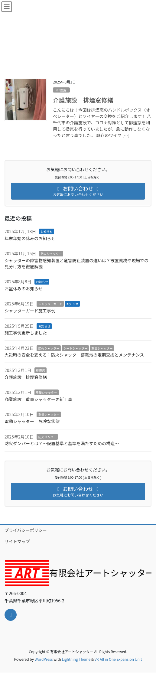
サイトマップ (17, 541)
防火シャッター (51, 253)
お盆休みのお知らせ (24, 288)
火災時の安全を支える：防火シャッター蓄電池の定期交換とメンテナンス (74, 355)
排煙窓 (61, 90)
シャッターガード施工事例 (30, 311)
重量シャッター (101, 348)
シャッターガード (50, 303)
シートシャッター (75, 348)
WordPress (44, 659)
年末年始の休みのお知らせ (30, 238)
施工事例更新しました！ (28, 333)
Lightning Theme (76, 659)
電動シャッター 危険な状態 (32, 421)
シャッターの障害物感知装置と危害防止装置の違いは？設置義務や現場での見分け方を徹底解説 (76, 263)
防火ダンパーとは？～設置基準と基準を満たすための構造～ (62, 443)
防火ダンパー (47, 437)
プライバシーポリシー (26, 530)
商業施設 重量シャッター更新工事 (40, 399)
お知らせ (47, 231)
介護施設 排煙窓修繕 (83, 100)
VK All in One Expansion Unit (118, 659)
